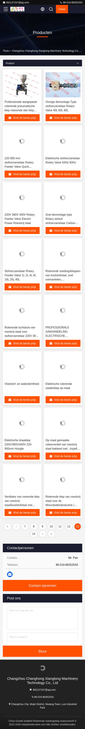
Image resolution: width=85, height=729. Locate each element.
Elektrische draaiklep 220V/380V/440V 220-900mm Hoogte (18, 444)
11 (60, 526)
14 (33, 533)
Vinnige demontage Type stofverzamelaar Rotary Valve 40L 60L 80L (61, 106)
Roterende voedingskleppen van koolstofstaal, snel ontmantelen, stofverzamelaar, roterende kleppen (63, 279)
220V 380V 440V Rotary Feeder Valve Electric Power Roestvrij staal (20, 219)
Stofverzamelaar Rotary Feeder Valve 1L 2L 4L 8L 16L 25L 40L (20, 275)
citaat (62, 9)
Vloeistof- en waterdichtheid (22, 383)
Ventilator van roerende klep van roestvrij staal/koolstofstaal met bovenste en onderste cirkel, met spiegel (22, 505)
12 (68, 526)
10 (51, 526)
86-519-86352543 (71, 2)
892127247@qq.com (16, 2)
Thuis (6, 50)
